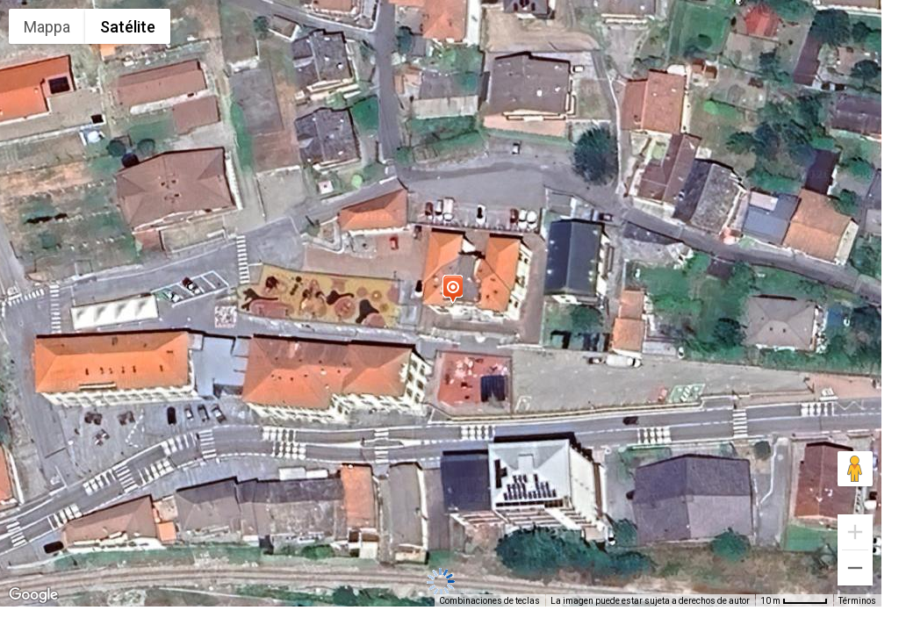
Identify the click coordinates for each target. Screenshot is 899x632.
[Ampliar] (855, 531)
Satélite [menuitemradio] (127, 27)
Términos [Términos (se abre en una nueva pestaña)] (857, 601)
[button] (452, 289)
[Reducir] (855, 567)
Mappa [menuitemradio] (47, 27)
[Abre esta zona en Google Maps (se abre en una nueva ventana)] (33, 595)
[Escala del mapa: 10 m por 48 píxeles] (794, 600)
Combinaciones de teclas (489, 601)
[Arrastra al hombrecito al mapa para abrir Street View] (855, 468)
